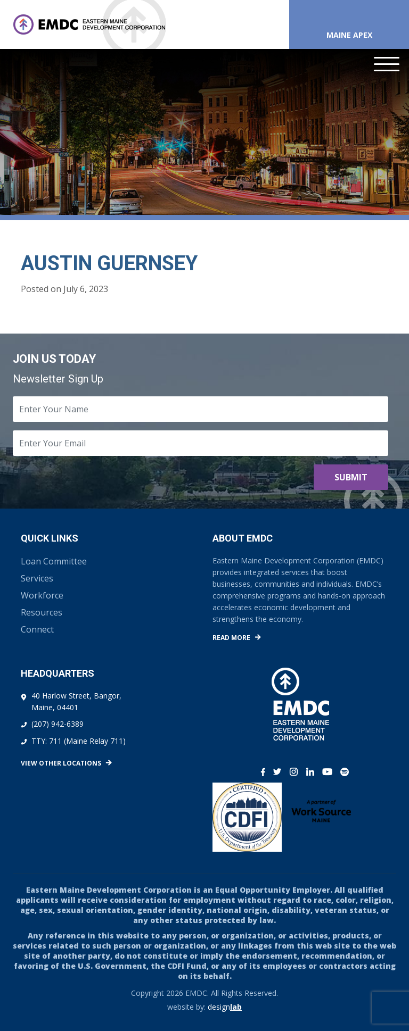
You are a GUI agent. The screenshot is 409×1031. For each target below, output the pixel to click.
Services (37, 578)
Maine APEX (349, 35)
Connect (37, 629)
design (225, 1007)
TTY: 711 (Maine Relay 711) (78, 741)
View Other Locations (61, 763)
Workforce (42, 595)
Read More (231, 637)
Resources (41, 612)
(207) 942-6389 (57, 724)
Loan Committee (54, 561)
